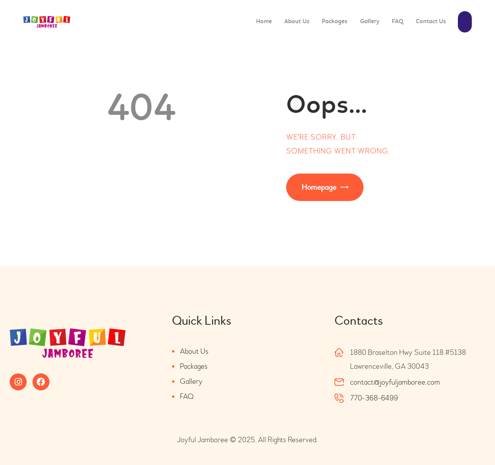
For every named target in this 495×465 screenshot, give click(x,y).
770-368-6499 (374, 398)
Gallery (191, 381)
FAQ (186, 396)
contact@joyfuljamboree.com (395, 382)
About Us (194, 351)
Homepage (319, 187)
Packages (194, 366)
